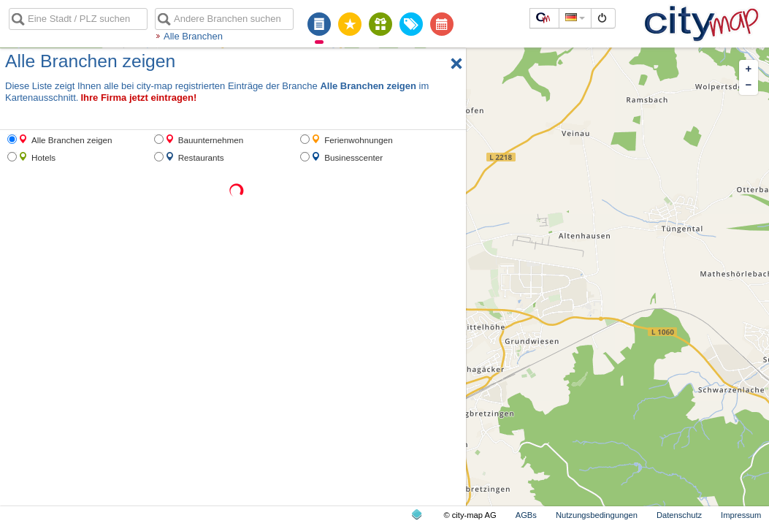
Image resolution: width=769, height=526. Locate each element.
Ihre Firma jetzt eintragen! (138, 97)
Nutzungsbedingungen (597, 515)
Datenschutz (679, 515)
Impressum (741, 515)
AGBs (526, 515)
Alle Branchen (193, 36)
